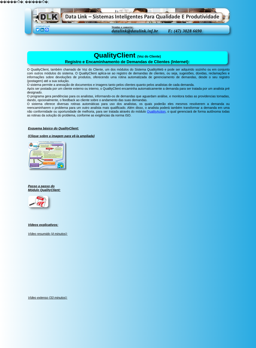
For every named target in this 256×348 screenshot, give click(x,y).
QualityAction (156, 111)
